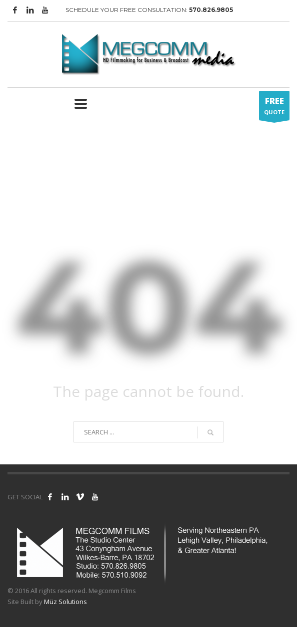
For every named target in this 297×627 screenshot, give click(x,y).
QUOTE (274, 107)
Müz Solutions (65, 601)
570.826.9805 (211, 9)
